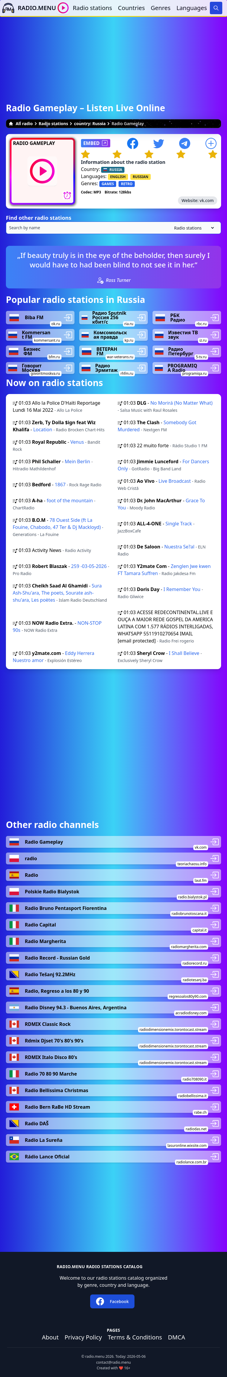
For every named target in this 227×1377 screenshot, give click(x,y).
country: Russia (90, 123)
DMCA (176, 1337)
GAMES (108, 183)
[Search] (216, 8)
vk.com (207, 200)
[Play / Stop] (63, 7)
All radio (21, 123)
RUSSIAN (140, 176)
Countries (131, 8)
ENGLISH (118, 176)
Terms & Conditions (135, 1337)
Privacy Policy (83, 1337)
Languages (191, 8)
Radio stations (92, 8)
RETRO (126, 183)
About (50, 1337)
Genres (161, 8)
